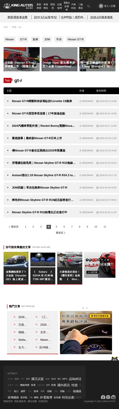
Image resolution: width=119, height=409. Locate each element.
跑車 (35, 39)
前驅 (49, 391)
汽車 (29, 391)
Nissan (9, 39)
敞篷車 (10, 379)
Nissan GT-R (76, 39)
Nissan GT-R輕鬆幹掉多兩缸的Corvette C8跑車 (42, 101)
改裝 (48, 379)
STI (48, 385)
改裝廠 (57, 397)
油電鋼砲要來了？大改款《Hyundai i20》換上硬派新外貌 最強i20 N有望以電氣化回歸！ (16, 276)
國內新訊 (52, 17)
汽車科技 (73, 6)
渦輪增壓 (41, 385)
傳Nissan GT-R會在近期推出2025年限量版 (38, 150)
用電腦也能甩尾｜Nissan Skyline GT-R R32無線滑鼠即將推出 (44, 162)
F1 (80, 385)
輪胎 (17, 379)
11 (105, 226)
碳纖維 (77, 391)
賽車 (22, 379)
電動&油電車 (67, 6)
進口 (16, 391)
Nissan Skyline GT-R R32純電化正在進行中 (39, 212)
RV (59, 379)
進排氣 (23, 397)
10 (95, 226)
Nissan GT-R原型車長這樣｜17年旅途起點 (38, 113)
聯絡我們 (8, 401)
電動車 (78, 397)
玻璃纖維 (13, 397)
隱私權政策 (20, 401)
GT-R (23, 39)
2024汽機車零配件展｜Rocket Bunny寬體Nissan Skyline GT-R (44, 125)
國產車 (10, 385)
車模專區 (45, 6)
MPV (64, 379)
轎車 (43, 391)
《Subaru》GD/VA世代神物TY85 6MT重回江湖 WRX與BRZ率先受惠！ (43, 276)
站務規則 (43, 401)
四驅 (62, 391)
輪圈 (28, 379)
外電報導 (59, 17)
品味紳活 (73, 17)
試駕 (17, 385)
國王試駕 (37, 379)
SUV (53, 379)
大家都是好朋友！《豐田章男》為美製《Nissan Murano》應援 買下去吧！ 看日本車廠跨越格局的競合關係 (70, 276)
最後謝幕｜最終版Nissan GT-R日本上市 (37, 138)
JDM (47, 39)
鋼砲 (36, 397)
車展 (33, 385)
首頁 (6, 27)
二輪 (31, 397)
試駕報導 (59, 6)
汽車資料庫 (45, 16)
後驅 (56, 391)
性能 (74, 385)
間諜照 (52, 6)
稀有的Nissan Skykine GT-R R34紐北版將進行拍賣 (44, 199)
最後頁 (59, 232)
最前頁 (14, 226)
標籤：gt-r (17, 27)
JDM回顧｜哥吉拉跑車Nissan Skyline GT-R (39, 187)
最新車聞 (39, 6)
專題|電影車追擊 (17, 17)
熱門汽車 (39, 17)
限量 (53, 385)
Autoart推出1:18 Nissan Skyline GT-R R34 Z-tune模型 (44, 175)
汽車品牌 (66, 17)
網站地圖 (32, 401)
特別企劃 (80, 17)
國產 (9, 391)
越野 (23, 391)
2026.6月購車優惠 (101, 17)
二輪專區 (80, 6)
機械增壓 (24, 385)
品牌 (69, 391)
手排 (59, 39)
